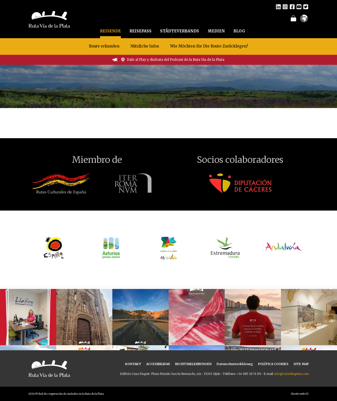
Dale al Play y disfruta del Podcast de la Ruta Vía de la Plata (175, 60)
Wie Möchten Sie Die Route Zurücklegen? (209, 46)
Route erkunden (104, 46)
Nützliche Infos (144, 46)
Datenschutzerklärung (235, 364)
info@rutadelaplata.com (291, 374)
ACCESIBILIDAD (158, 364)
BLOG (239, 31)
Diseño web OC (300, 393)
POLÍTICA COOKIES (273, 364)
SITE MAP (301, 364)
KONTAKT (133, 364)
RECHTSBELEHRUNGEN (193, 364)
